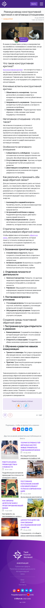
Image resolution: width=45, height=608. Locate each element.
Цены (22, 574)
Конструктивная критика (12, 70)
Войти (34, 4)
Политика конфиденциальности (22, 569)
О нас (22, 582)
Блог (22, 580)
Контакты (22, 585)
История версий (22, 571)
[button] (41, 4)
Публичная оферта (22, 566)
